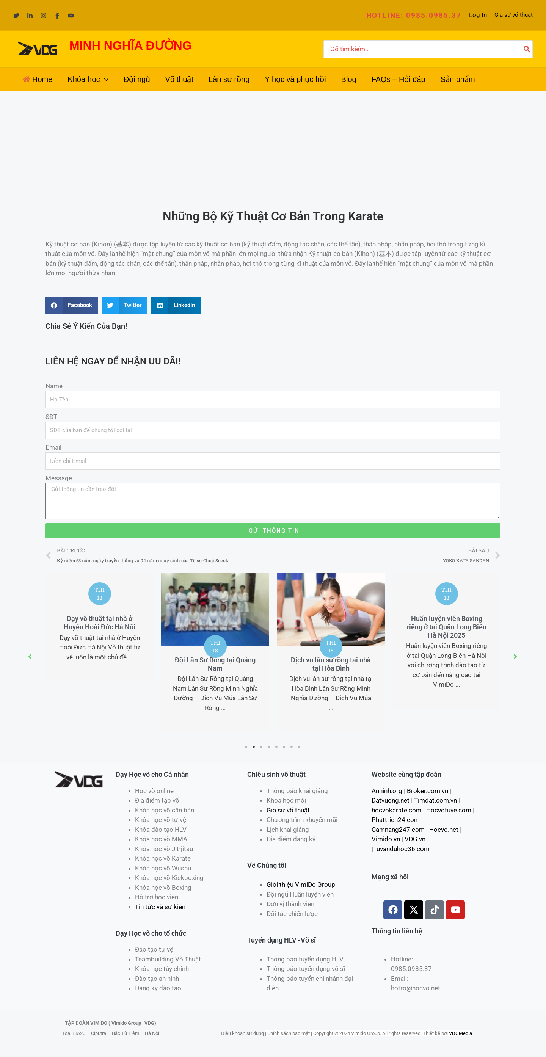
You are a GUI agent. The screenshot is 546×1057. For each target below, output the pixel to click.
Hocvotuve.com (448, 810)
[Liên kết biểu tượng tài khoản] (478, 15)
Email (53, 447)
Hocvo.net (443, 829)
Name (54, 386)
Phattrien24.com (396, 819)
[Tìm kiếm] (527, 49)
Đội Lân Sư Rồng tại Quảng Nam (215, 664)
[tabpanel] (99, 627)
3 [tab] (261, 747)
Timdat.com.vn (435, 800)
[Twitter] (16, 16)
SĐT (51, 416)
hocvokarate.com (397, 810)
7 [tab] (292, 747)
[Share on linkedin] (176, 305)
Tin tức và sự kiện (160, 907)
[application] (104, 79)
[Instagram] (44, 16)
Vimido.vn (386, 839)
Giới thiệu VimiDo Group (301, 884)
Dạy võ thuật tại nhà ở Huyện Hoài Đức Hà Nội (99, 623)
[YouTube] (71, 16)
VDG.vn (415, 839)
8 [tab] (299, 747)
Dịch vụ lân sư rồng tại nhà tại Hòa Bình (331, 664)
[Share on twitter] (125, 305)
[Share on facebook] (72, 305)
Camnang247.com (398, 829)
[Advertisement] (273, 148)
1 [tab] (246, 747)
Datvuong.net (391, 800)
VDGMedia (460, 1033)
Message (59, 478)
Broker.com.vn (427, 791)
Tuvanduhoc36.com (401, 849)
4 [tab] (269, 747)
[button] (413, 15)
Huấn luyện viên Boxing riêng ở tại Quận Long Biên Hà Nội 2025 (446, 627)
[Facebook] (57, 16)
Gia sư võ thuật (513, 14)
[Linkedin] (30, 16)
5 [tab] (277, 747)
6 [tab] (284, 747)
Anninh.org (387, 791)
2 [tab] (254, 747)
